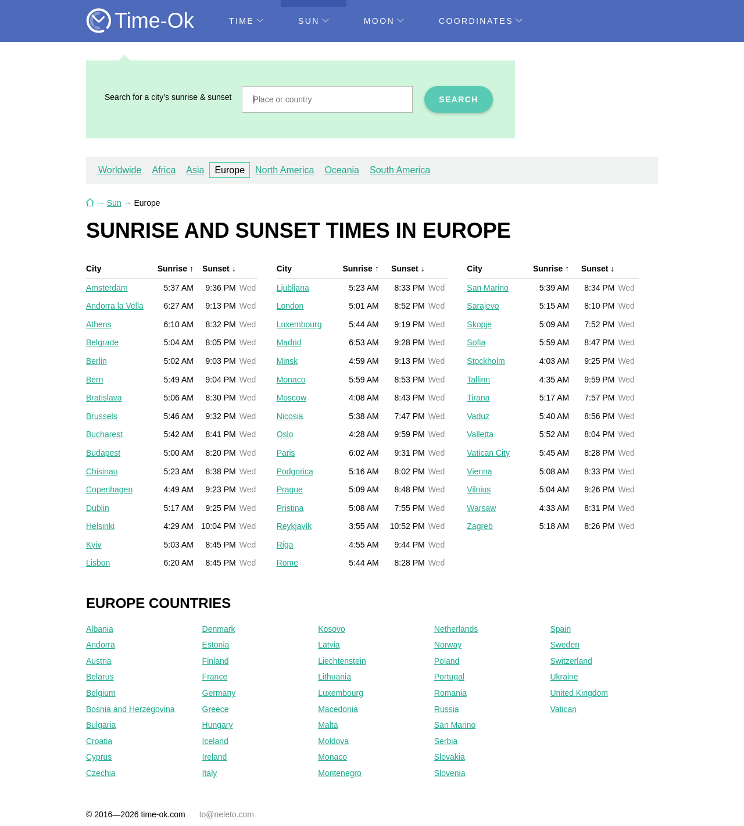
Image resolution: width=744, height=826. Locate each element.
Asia (195, 170)
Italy (209, 773)
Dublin (97, 508)
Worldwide (119, 170)
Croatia (99, 741)
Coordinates (481, 21)
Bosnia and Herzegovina (130, 709)
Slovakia (449, 756)
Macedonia (338, 709)
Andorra (100, 644)
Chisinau (101, 471)
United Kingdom (579, 693)
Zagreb (479, 526)
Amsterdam (107, 287)
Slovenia (450, 773)
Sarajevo (483, 305)
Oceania (341, 170)
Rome (287, 562)
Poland (447, 661)
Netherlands (456, 629)
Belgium (101, 693)
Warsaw (481, 508)
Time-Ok (154, 21)
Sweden (565, 644)
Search (458, 99)
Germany (219, 693)
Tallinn (478, 379)
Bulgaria (101, 725)
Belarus (99, 676)
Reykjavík (294, 526)
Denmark (218, 629)
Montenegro (340, 773)
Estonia (216, 644)
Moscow (291, 397)
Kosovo (331, 629)
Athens (99, 324)
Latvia (328, 644)
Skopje (479, 324)
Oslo (285, 434)
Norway (448, 644)
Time (246, 21)
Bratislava (103, 397)
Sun (313, 21)
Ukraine (564, 676)
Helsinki (100, 526)
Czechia (101, 773)
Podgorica (295, 471)
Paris (286, 452)
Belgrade (102, 342)
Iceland (215, 741)
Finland (215, 661)
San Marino (488, 287)
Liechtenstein (342, 661)
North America (284, 170)
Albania (99, 629)
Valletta (480, 434)
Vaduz (478, 416)
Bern (94, 379)
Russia (446, 709)
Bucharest (104, 434)
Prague (290, 489)
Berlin (96, 361)
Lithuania (334, 676)
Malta (328, 725)
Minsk (287, 361)
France (215, 676)
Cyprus (99, 756)
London (290, 305)
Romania (450, 693)
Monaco (291, 379)
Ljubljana (293, 287)
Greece (215, 709)
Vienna (479, 471)
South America (400, 170)
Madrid (289, 342)
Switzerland (571, 661)
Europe (229, 170)
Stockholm (486, 361)
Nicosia (290, 416)
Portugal (449, 676)
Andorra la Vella (115, 305)
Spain (560, 629)
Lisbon (98, 562)
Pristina (290, 508)
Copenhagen (109, 489)
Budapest (103, 452)
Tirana (478, 397)
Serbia (445, 741)
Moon (384, 21)
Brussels (101, 416)
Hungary (217, 725)
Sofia (476, 342)
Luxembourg (299, 324)
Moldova (333, 741)
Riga (285, 544)
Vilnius (479, 489)
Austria (99, 661)
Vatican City (488, 452)
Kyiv (93, 544)
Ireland (214, 756)
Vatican (563, 709)
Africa (164, 170)
